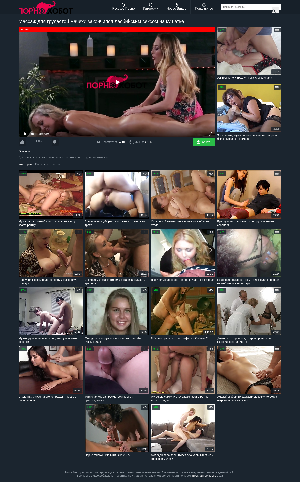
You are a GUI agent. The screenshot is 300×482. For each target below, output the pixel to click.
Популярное (204, 6)
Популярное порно (47, 164)
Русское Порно (123, 6)
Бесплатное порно (204, 475)
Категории (150, 6)
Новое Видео (176, 6)
